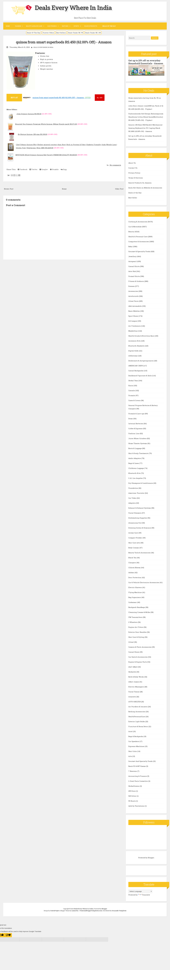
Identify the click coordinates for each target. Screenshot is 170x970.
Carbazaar (132, 602)
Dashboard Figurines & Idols (140, 375)
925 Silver (132, 796)
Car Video (132, 498)
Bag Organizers (134, 597)
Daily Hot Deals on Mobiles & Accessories (145, 188)
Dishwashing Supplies (137, 518)
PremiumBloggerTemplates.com (91, 910)
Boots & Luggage (135, 448)
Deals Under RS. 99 (75, 33)
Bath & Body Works (136, 677)
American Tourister (136, 493)
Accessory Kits (134, 341)
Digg (64, 169)
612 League (132, 321)
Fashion (18, 26)
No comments (115, 165)
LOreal (131, 642)
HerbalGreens (134, 786)
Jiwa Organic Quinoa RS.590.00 (28, 114)
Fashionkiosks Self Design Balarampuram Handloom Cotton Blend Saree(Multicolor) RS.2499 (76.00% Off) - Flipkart (145, 116)
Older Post (119, 189)
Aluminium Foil (135, 523)
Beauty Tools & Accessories (139, 552)
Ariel (130, 731)
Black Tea (132, 557)
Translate (144, 894)
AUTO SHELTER (134, 701)
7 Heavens (132, 771)
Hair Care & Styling (136, 637)
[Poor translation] (8, 935)
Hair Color (132, 751)
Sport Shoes (133, 316)
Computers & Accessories (138, 241)
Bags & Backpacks (136, 736)
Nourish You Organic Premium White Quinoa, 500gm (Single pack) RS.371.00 (46, 124)
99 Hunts (132, 801)
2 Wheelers (133, 622)
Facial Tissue (134, 691)
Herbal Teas (133, 380)
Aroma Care (133, 533)
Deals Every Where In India (75, 7)
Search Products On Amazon (140, 183)
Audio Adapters (134, 458)
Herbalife (132, 672)
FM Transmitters (135, 617)
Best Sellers (61, 33)
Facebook (22, 169)
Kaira (130, 385)
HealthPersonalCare (136, 716)
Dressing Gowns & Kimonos (139, 528)
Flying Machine (135, 592)
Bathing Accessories (137, 711)
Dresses (131, 286)
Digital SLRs (133, 351)
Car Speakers (134, 741)
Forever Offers (48, 33)
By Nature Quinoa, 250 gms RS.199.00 (32, 134)
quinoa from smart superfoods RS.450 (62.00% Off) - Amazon (63, 42)
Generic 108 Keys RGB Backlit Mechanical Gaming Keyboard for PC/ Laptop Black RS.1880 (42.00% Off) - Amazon (145, 128)
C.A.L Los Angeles (135, 478)
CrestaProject (54, 910)
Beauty (131, 231)
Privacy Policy (134, 173)
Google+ (44, 169)
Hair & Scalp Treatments (138, 453)
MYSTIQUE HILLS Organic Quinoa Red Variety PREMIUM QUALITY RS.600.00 (46, 155)
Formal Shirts (134, 276)
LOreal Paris (133, 301)
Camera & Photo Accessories (140, 647)
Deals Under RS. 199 (93, 33)
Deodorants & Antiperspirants (141, 360)
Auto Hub (132, 271)
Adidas (131, 572)
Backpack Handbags (136, 607)
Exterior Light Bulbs (136, 721)
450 (99, 98)
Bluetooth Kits (134, 473)
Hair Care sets (134, 543)
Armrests (132, 696)
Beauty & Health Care (34, 26)
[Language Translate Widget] (140, 891)
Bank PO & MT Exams (137, 766)
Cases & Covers (134, 400)
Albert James (133, 682)
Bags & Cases (133, 463)
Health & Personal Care (138, 236)
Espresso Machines (136, 746)
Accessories (133, 291)
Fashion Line (134, 433)
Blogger (151, 857)
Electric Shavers (135, 587)
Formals (132, 395)
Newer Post (8, 189)
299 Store (132, 791)
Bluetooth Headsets (136, 346)
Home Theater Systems (137, 443)
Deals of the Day (134, 193)
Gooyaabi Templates (119, 910)
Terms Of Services (135, 178)
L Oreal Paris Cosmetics (138, 781)
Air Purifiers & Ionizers (138, 706)
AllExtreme (133, 356)
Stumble (54, 169)
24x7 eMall (133, 667)
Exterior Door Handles (137, 632)
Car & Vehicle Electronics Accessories (144, 582)
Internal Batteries (136, 423)
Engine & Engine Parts (137, 662)
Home (8, 26)
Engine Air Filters (136, 627)
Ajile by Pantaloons (136, 806)
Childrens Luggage (136, 468)
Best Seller (132, 197)
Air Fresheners (134, 326)
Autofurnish (133, 296)
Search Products (90, 26)
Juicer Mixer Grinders (137, 438)
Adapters (132, 503)
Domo (130, 418)
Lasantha (75, 910)
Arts (130, 756)
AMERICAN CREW (135, 365)
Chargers (132, 562)
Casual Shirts (134, 266)
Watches (65, 26)
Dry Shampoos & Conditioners (140, 483)
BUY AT (14, 97)
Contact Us (132, 168)
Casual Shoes (134, 652)
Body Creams (133, 547)
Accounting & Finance (137, 776)
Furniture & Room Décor (138, 726)
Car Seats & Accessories (138, 657)
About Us (132, 163)
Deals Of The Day (33, 33)
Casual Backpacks (136, 370)
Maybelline (133, 331)
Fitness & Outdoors (136, 281)
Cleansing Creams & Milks (139, 612)
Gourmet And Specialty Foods (140, 761)
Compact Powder (135, 538)
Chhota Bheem (134, 567)
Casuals (131, 390)
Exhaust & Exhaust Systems (139, 508)
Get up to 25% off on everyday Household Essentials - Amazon (146, 62)
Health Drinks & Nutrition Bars (141, 336)
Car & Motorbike (135, 226)
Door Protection (135, 577)
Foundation (133, 488)
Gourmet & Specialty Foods (139, 251)
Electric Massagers (136, 687)
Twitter (33, 169)
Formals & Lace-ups (136, 413)
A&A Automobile (135, 306)
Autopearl (132, 261)
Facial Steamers (135, 513)
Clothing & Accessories (138, 221)
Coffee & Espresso (135, 428)
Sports (76, 26)
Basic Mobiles (134, 311)
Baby (130, 246)
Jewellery (132, 256)
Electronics (52, 26)
